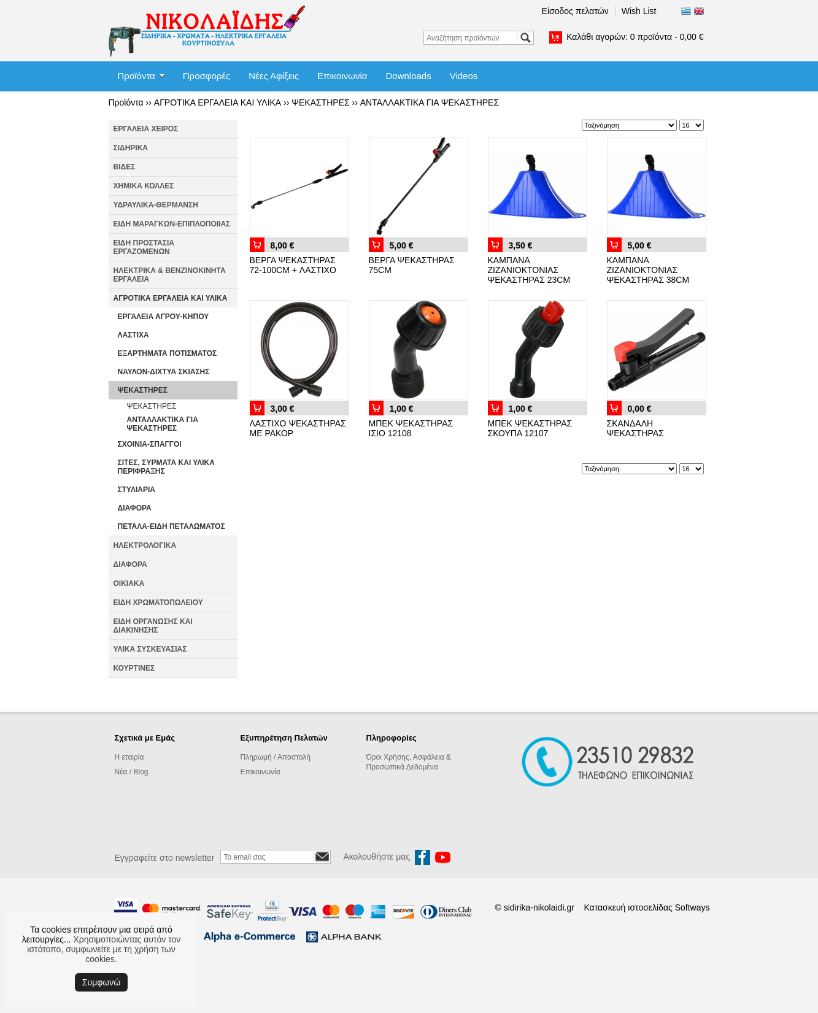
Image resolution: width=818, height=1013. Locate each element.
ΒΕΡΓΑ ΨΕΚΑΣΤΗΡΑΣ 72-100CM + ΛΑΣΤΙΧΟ (293, 265)
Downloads (408, 76)
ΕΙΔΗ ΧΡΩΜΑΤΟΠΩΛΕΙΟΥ (158, 602)
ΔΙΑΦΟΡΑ (135, 508)
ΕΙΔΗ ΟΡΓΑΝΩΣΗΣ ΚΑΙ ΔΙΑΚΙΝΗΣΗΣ (153, 625)
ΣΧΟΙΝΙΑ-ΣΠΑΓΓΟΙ (150, 444)
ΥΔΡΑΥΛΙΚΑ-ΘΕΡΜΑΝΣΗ (156, 205)
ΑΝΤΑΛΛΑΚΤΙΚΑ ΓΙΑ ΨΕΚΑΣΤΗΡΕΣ (429, 102)
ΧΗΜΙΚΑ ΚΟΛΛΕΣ (144, 186)
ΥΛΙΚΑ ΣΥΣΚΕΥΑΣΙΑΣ (150, 649)
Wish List (639, 11)
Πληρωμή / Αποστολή (276, 757)
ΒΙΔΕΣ (125, 167)
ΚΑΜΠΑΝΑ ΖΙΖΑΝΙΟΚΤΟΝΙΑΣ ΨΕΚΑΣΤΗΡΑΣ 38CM (648, 270)
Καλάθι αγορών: (634, 37)
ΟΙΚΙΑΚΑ (129, 583)
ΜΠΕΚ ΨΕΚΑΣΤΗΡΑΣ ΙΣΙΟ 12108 (411, 428)
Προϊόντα (136, 76)
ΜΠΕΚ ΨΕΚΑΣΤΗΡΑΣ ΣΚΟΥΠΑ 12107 (530, 428)
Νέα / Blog (132, 772)
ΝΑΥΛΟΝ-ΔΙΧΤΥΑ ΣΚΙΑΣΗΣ (164, 372)
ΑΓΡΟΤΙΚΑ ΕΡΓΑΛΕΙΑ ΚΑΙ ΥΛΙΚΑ (217, 102)
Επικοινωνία (342, 76)
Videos (464, 76)
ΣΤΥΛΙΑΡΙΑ (136, 489)
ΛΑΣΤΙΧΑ (133, 335)
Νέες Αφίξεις (274, 76)
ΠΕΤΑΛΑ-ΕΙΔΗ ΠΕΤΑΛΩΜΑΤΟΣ (171, 526)
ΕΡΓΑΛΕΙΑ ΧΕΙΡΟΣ (146, 129)
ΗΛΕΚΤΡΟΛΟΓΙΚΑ (145, 545)
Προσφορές (206, 76)
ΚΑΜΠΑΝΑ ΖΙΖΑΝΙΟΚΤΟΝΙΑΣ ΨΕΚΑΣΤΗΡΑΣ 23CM (529, 270)
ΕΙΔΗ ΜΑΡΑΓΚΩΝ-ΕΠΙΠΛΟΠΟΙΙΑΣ (172, 224)
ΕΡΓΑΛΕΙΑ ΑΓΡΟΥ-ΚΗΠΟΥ (163, 316)
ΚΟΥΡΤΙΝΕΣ (134, 668)
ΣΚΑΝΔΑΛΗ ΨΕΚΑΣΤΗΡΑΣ (635, 428)
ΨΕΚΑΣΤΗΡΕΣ (320, 102)
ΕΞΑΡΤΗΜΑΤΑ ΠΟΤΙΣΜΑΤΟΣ (167, 353)
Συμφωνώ (101, 982)
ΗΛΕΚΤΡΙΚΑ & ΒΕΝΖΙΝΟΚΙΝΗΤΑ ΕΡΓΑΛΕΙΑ (170, 274)
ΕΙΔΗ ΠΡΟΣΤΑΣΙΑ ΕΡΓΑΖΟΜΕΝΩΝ (144, 247)
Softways (692, 907)
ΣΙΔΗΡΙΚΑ (131, 148)
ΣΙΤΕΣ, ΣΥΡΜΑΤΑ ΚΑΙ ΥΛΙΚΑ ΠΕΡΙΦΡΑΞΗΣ (166, 467)
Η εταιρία (129, 757)
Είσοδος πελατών (575, 11)
